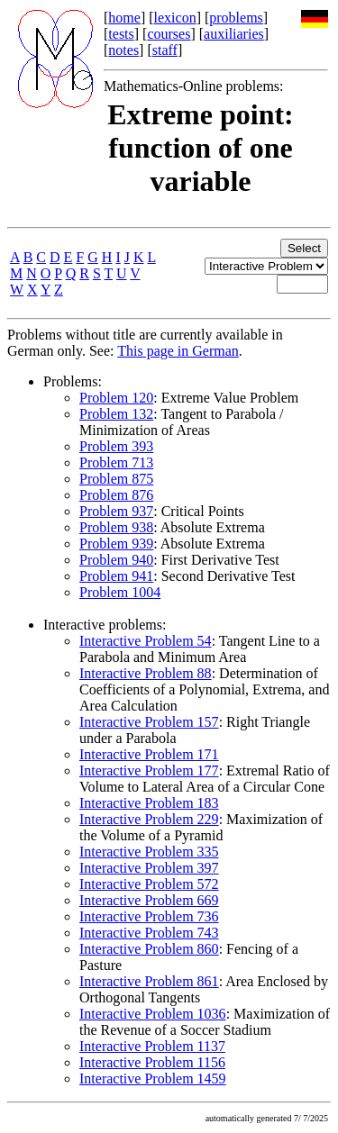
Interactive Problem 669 (149, 900)
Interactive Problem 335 (149, 851)
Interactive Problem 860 (149, 948)
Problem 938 (116, 527)
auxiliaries (234, 33)
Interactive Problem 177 (149, 770)
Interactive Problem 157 (149, 722)
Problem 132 (116, 413)
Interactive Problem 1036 (152, 1013)
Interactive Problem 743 (149, 932)
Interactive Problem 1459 (152, 1078)
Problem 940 (116, 559)
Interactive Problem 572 (149, 884)
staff (165, 50)
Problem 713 (116, 462)
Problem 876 (116, 495)
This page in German (178, 350)
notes (123, 50)
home (124, 17)
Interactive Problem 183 (149, 803)
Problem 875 (116, 478)
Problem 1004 (119, 592)
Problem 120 (116, 397)
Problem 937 (116, 511)
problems (236, 17)
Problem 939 (116, 543)
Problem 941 (116, 576)
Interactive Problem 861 (149, 981)
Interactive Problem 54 (145, 640)
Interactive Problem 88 (145, 673)
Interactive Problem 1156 (152, 1062)
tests (120, 33)
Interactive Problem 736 (149, 916)
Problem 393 (116, 446)
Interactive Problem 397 (149, 867)
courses (168, 33)
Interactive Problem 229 (149, 819)
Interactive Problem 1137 (152, 1046)
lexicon (175, 17)
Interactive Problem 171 (149, 754)
